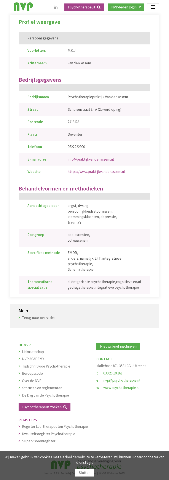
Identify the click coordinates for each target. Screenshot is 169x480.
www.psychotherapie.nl (121, 387)
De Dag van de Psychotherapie (45, 395)
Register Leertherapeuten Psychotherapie (55, 426)
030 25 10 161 (113, 373)
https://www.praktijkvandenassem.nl (96, 171)
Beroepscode (32, 373)
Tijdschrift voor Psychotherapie (46, 366)
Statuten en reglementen (42, 388)
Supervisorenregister (38, 441)
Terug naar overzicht (38, 317)
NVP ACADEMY (33, 358)
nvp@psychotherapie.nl (121, 380)
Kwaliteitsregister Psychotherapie (48, 433)
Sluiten (84, 472)
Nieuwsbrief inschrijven (118, 346)
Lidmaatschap (33, 351)
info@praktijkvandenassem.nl (91, 159)
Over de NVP (31, 380)
